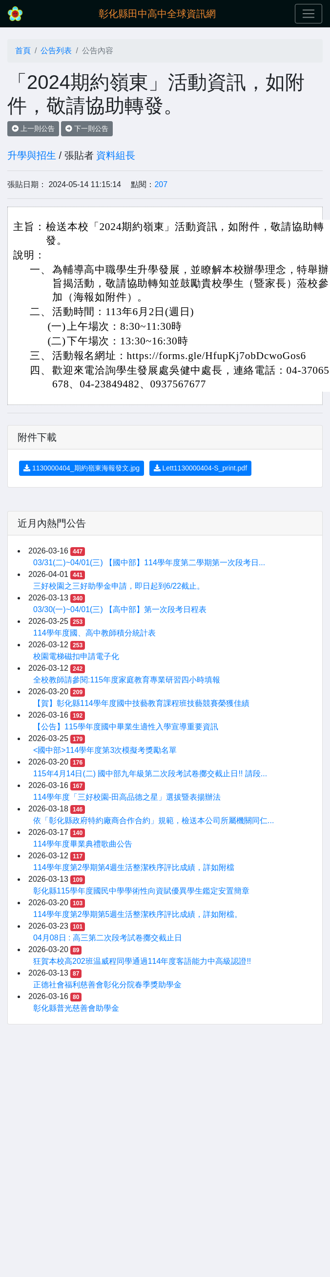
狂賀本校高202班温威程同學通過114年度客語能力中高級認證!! (142, 961)
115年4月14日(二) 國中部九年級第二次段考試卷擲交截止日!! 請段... (150, 773)
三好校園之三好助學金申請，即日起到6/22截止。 (119, 586)
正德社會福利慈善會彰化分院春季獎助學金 (107, 984)
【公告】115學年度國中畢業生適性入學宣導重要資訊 (125, 727)
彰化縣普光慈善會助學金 (76, 1008)
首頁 (23, 50)
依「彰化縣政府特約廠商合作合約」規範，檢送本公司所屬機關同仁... (153, 820)
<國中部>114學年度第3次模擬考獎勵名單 (105, 750)
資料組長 (115, 155)
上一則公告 (33, 128)
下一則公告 (86, 128)
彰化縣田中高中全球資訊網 (157, 13)
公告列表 (56, 50)
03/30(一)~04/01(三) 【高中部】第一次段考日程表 (119, 609)
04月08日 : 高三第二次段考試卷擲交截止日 (107, 938)
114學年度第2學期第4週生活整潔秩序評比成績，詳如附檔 (134, 867)
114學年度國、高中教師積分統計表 (94, 633)
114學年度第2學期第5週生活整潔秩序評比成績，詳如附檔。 (138, 914)
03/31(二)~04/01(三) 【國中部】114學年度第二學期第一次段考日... (149, 562)
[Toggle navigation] (308, 13)
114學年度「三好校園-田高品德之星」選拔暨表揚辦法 (127, 797)
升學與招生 (31, 155)
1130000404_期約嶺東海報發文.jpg (81, 468)
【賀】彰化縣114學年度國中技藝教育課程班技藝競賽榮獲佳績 (141, 703)
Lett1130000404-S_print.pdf (200, 468)
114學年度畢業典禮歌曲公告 (82, 844)
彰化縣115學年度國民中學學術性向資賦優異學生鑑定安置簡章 (141, 891)
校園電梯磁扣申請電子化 (76, 656)
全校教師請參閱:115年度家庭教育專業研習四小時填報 (126, 680)
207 (160, 184)
